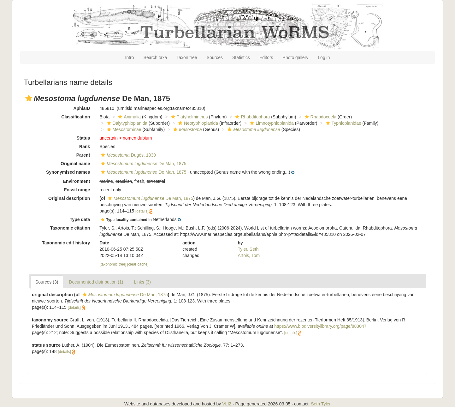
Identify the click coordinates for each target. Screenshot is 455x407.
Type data (80, 219)
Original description (69, 198)
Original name (75, 163)
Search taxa (155, 57)
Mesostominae (123, 129)
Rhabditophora (251, 116)
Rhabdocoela (320, 116)
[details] (141, 211)
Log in (324, 57)
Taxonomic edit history (66, 242)
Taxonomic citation (70, 227)
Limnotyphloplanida (271, 123)
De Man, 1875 (142, 163)
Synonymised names (68, 172)
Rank (84, 146)
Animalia (128, 116)
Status (83, 138)
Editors (266, 57)
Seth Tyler (321, 403)
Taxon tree (186, 57)
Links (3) (142, 281)
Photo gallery (296, 57)
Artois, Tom (249, 255)
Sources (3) (46, 281)
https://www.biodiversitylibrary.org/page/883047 (320, 326)
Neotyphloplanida (197, 123)
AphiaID (81, 108)
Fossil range (77, 189)
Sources (215, 57)
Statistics (241, 57)
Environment (76, 181)
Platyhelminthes (188, 116)
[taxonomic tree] (112, 264)
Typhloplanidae (342, 123)
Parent (83, 155)
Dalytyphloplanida (126, 123)
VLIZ (227, 403)
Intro (129, 57)
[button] (29, 98)
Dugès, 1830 (127, 155)
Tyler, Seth (248, 249)
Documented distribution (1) (96, 281)
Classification (75, 116)
